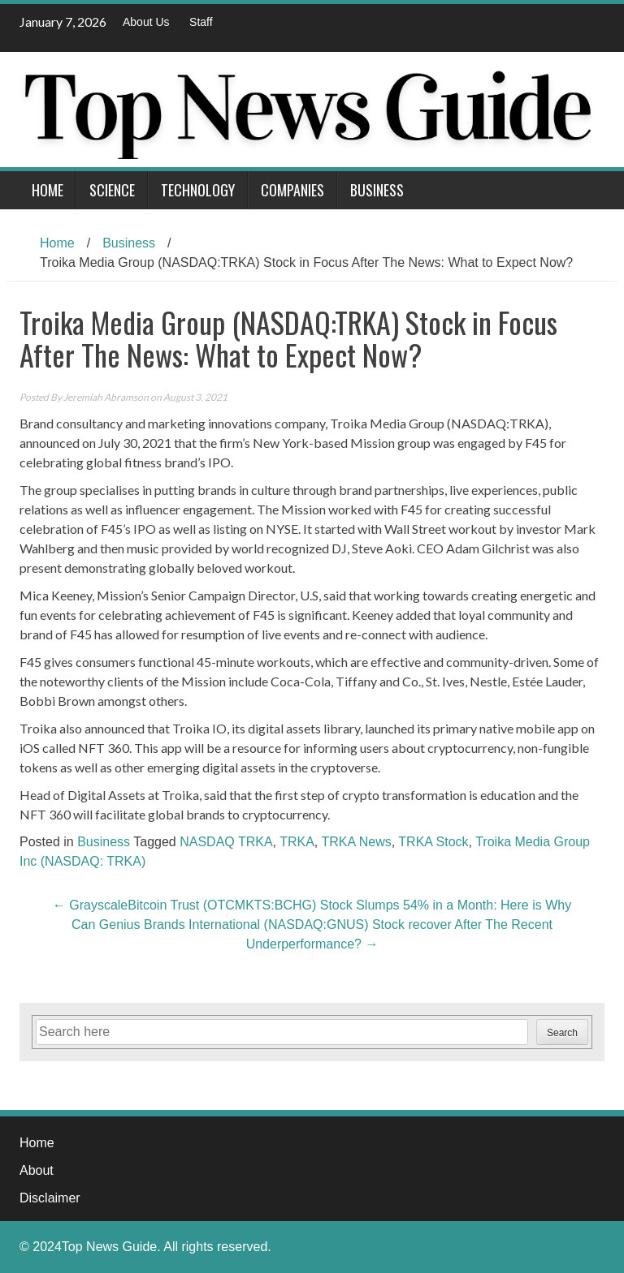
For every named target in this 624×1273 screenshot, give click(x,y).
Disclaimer (50, 1198)
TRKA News (356, 842)
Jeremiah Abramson (106, 397)
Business (377, 189)
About (37, 1170)
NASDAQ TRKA (226, 842)
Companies (292, 189)
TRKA (297, 842)
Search (562, 1033)
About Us (146, 21)
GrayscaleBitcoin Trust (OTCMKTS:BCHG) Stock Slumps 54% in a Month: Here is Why (312, 905)
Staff (201, 21)
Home (47, 189)
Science (112, 189)
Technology (198, 189)
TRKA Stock (433, 842)
